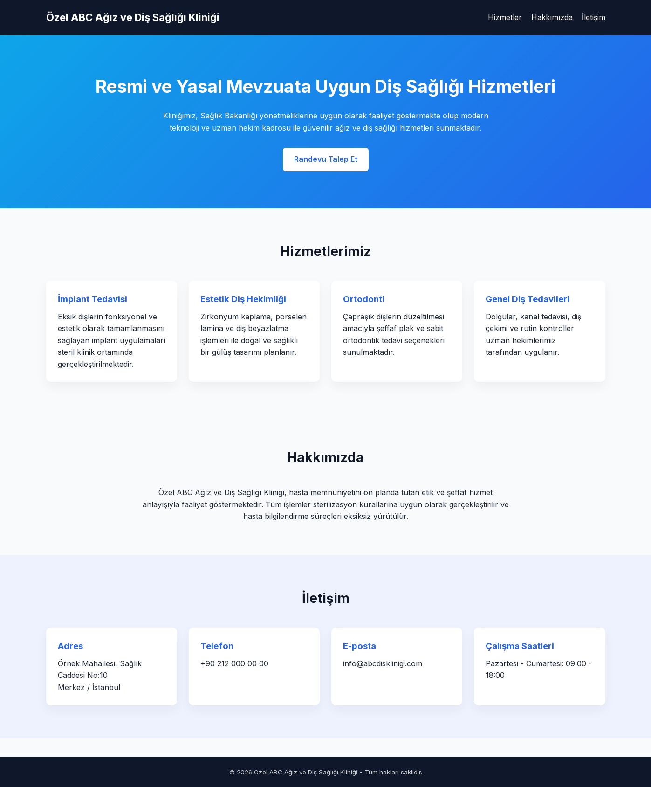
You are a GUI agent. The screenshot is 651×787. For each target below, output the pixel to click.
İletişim (593, 17)
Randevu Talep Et (325, 159)
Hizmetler (505, 17)
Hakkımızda (552, 17)
